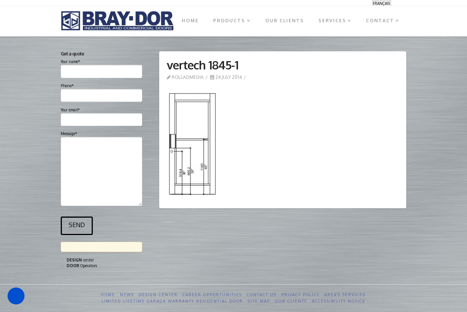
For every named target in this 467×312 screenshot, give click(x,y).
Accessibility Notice (339, 301)
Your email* (101, 115)
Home (108, 294)
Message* (101, 136)
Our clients (291, 301)
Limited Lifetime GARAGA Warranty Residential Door (172, 301)
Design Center (158, 294)
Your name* (101, 67)
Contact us (262, 294)
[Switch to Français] (382, 3)
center (80, 260)
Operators (82, 265)
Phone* (101, 91)
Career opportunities (212, 294)
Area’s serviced (345, 294)
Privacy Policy (300, 294)
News (127, 294)
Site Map (259, 301)
